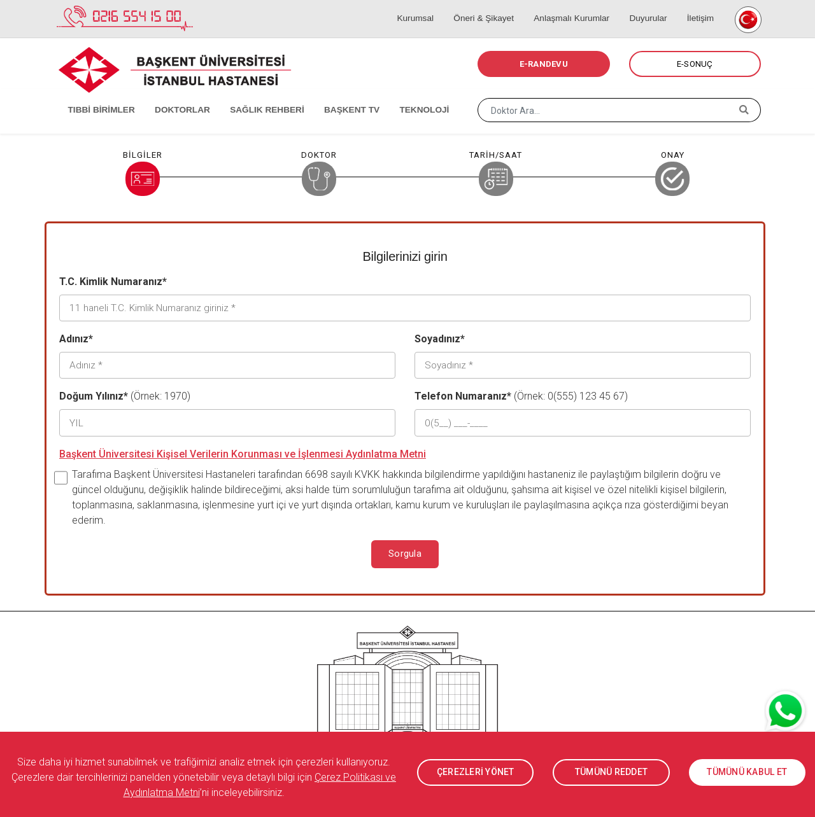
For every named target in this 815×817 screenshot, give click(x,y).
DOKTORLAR (173, 95)
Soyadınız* (440, 338)
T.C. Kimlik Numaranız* (113, 282)
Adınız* (76, 338)
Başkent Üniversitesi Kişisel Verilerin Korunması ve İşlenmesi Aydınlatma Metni (242, 449)
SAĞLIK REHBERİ (254, 95)
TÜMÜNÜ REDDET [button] (610, 772)
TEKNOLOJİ (404, 95)
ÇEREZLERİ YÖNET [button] (475, 772)
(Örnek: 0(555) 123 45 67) (521, 394)
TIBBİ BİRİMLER (96, 95)
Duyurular (651, 6)
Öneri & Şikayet (493, 6)
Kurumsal (429, 6)
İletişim (698, 6)
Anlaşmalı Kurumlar (578, 6)
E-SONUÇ (695, 64)
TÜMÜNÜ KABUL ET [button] (747, 772)
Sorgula (405, 549)
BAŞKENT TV (335, 95)
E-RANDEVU (544, 64)
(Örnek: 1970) (124, 394)
